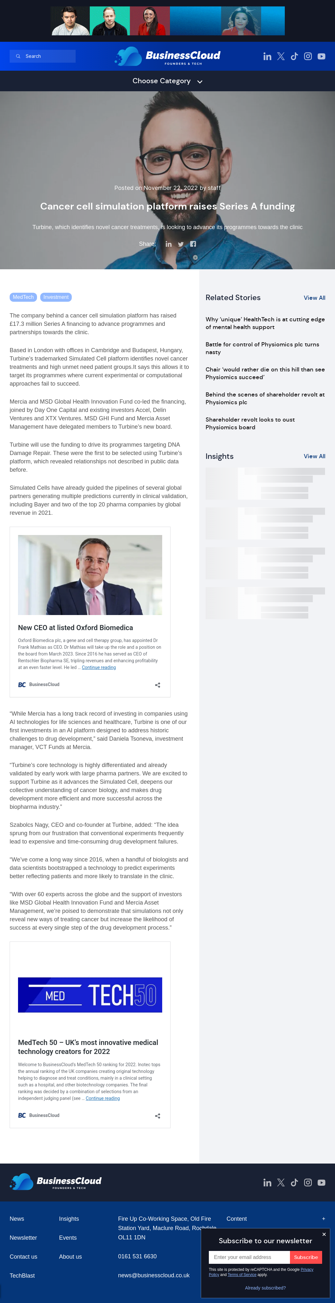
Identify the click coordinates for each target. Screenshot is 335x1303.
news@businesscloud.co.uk (154, 1275)
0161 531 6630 (137, 1256)
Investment (56, 297)
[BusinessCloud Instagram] (308, 56)
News (17, 1219)
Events (68, 1238)
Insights (69, 1219)
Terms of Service (242, 1274)
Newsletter (23, 1238)
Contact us (23, 1257)
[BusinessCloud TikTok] (294, 56)
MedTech (23, 297)
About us (70, 1257)
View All (314, 297)
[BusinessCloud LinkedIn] (267, 56)
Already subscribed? (265, 1288)
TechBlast (22, 1275)
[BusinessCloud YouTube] (321, 56)
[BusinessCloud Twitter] (281, 56)
